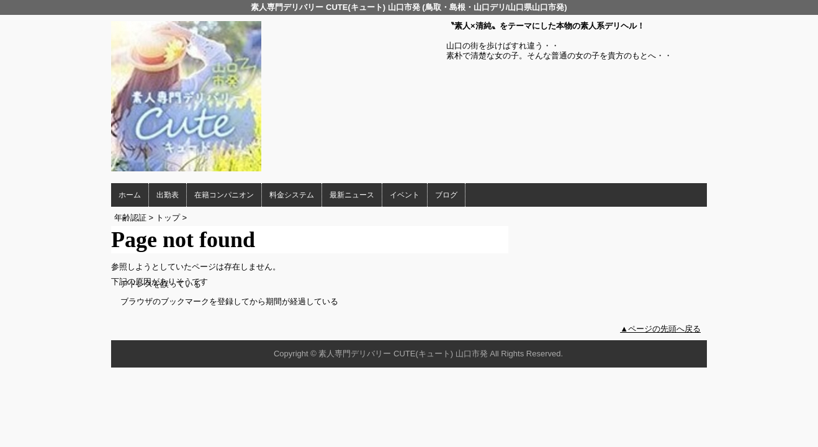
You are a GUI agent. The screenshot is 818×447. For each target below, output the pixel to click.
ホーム (130, 195)
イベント (405, 195)
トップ (168, 217)
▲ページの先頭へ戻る (660, 328)
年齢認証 (130, 217)
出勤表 (167, 195)
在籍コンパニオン (224, 195)
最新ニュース (352, 195)
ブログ (446, 195)
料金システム (291, 195)
